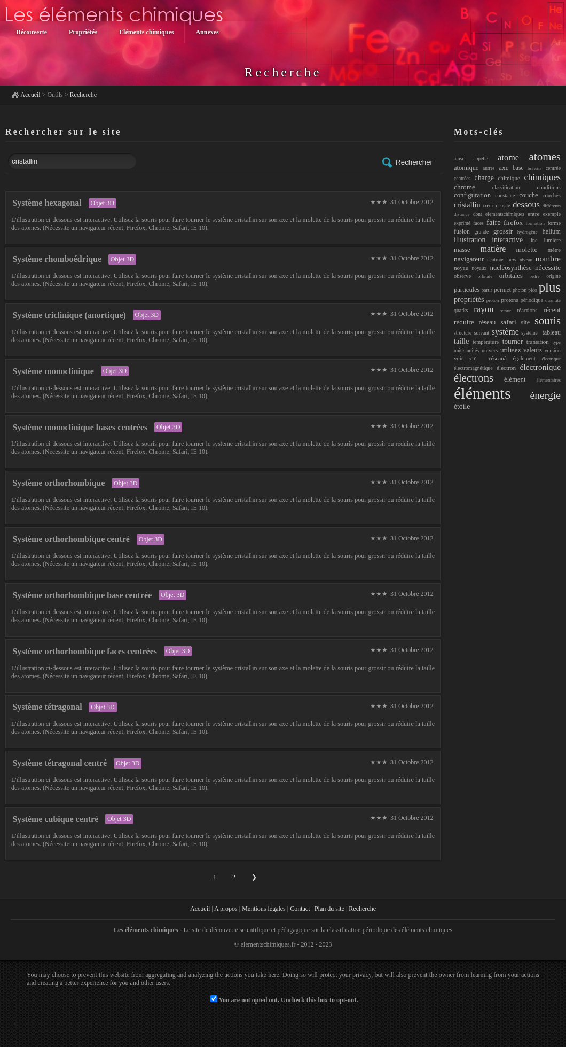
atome (508, 157)
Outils (54, 94)
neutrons (496, 259)
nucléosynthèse (510, 268)
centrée (553, 168)
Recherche (83, 94)
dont (477, 214)
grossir (503, 231)
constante (505, 195)
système (505, 331)
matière (493, 248)
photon (519, 290)
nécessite (548, 267)
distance (462, 214)
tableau (551, 332)
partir (486, 290)
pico (532, 290)
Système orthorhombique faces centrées (84, 651)
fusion (462, 231)
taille (461, 341)
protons (509, 300)
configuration (472, 195)
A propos (226, 908)
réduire (464, 322)
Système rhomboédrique (56, 258)
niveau (526, 259)
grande (482, 232)
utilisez (510, 350)
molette (527, 249)
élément (515, 379)
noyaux (478, 268)
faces (478, 223)
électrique (551, 358)
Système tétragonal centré (59, 762)
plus (550, 287)
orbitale (485, 276)
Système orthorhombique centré (71, 539)
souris (547, 321)
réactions (527, 310)
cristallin (467, 204)
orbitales (511, 276)
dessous (526, 204)
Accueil (30, 94)
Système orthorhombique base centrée (82, 595)
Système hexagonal (46, 202)
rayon (483, 309)
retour (505, 310)
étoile (462, 406)
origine (553, 276)
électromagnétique (473, 368)
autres (489, 168)
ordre (535, 276)
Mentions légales (264, 908)
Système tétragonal (47, 706)
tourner (512, 341)
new (511, 259)
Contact (300, 908)
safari (508, 322)
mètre (554, 249)
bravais (534, 168)
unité (459, 350)
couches (552, 195)
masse (462, 249)
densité (503, 205)
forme (554, 223)
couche (528, 195)
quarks (461, 310)
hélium (551, 231)
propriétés (469, 299)
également (524, 358)
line (533, 240)
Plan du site (329, 908)
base (518, 168)
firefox (513, 223)
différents (552, 205)
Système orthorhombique (58, 482)
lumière (552, 240)
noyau (461, 268)
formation (535, 223)
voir (458, 358)
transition (537, 341)
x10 (473, 358)
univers (490, 350)
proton (492, 300)
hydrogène (527, 232)
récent (552, 310)
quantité (553, 300)
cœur (488, 205)
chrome (464, 187)
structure (462, 333)
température (486, 342)
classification (506, 187)
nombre (548, 258)
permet (502, 289)
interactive (507, 240)
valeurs (532, 350)
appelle (480, 158)
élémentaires (549, 380)
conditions (549, 187)
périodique (532, 300)
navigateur (469, 259)
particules (466, 289)
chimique (509, 178)
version (553, 350)
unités (473, 350)
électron (506, 367)
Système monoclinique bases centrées (79, 427)
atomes (545, 156)
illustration (469, 240)
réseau (487, 322)
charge (484, 178)
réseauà (495, 358)
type (557, 342)
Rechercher (407, 162)
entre (533, 214)
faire (493, 222)
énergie (545, 395)
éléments (482, 393)
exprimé (462, 223)
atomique (466, 168)
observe (462, 276)
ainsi (458, 158)
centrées (462, 178)
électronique (540, 366)
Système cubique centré (55, 819)
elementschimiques (504, 214)
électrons (473, 378)
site (525, 322)
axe (503, 168)
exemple (552, 214)
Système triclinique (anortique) (68, 315)
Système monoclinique (52, 371)
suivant (481, 333)
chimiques (542, 177)
